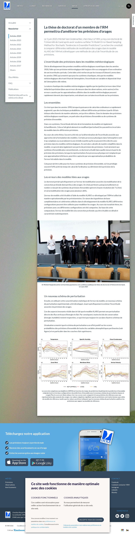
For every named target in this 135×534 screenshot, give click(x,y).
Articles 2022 (15, 44)
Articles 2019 (15, 57)
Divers (13, 70)
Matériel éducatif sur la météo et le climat (18, 96)
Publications (13, 89)
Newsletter (13, 29)
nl (120, 6)
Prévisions (9, 482)
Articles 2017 (15, 66)
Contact (116, 478)
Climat (33, 6)
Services (62, 6)
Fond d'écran (133, 20)
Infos (74, 6)
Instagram (115, 487)
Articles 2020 (15, 53)
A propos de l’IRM (91, 6)
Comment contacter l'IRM (121, 485)
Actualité (12, 23)
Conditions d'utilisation (24, 526)
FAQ (10, 83)
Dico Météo (13, 77)
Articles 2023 (15, 40)
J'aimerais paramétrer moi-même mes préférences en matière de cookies (82, 526)
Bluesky (114, 492)
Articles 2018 (15, 61)
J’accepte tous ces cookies (90, 520)
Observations (10, 485)
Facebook (115, 482)
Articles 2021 (15, 49)
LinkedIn (114, 490)
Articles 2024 (15, 36)
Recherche (47, 6)
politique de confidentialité (40, 527)
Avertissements (10, 487)
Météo (20, 6)
